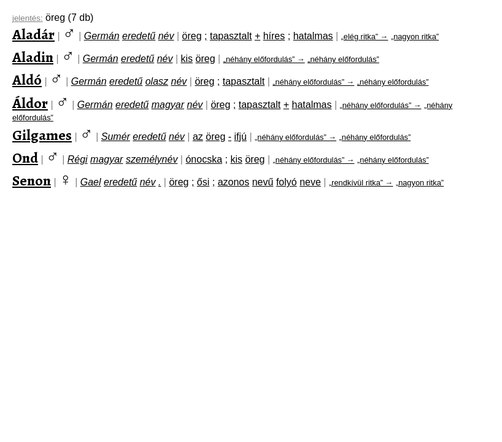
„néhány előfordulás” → (264, 59)
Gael (90, 182)
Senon (31, 180)
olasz (156, 81)
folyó (286, 182)
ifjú (240, 136)
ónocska (203, 159)
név (166, 36)
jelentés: (27, 18)
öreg (192, 36)
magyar (168, 104)
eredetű (138, 36)
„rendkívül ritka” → (361, 182)
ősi (203, 182)
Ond (25, 158)
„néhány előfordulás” (343, 59)
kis (187, 58)
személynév (151, 159)
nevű (263, 182)
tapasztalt (231, 36)
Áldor (30, 103)
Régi (78, 159)
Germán (102, 36)
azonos (234, 182)
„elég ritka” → (364, 36)
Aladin (32, 57)
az (198, 136)
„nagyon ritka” (415, 36)
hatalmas (313, 36)
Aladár (33, 34)
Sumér (115, 136)
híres (274, 36)
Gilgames (42, 135)
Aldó (27, 80)
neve (310, 182)
